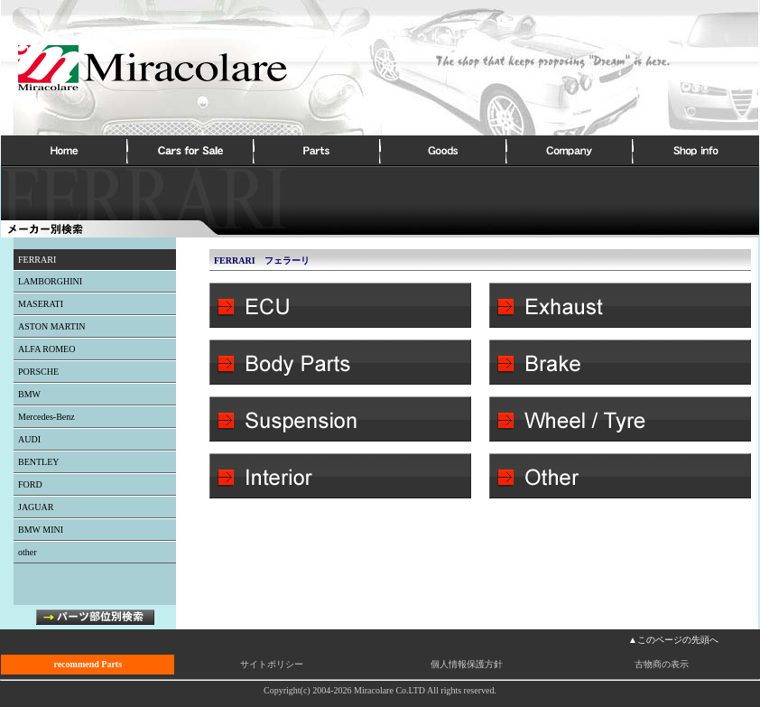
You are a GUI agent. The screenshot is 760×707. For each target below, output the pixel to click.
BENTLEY (39, 462)
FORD (30, 484)
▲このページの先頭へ (673, 640)
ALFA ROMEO (46, 349)
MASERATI (40, 304)
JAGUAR (35, 507)
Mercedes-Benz (46, 417)
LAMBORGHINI (50, 281)
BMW (29, 394)
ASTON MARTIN (52, 326)
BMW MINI (40, 530)
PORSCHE (38, 372)
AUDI (29, 439)
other (27, 552)
